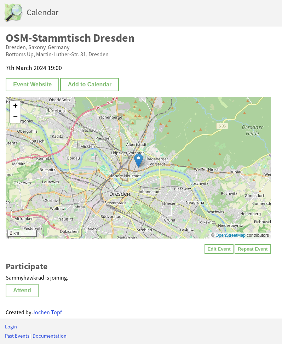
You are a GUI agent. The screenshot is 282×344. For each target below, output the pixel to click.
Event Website (32, 84)
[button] (138, 160)
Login (11, 326)
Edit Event (218, 249)
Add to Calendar (90, 84)
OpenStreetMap (230, 235)
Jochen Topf (47, 312)
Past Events (17, 336)
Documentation (50, 336)
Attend (22, 290)
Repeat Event (252, 249)
